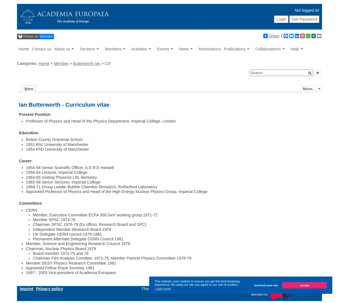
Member (61, 63)
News (184, 49)
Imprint (26, 289)
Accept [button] (304, 285)
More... (309, 89)
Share (271, 36)
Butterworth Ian (86, 63)
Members (113, 49)
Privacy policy (49, 289)
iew (28, 89)
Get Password (304, 19)
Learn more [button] (163, 288)
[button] (310, 73)
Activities (139, 49)
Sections (87, 49)
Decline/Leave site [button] (266, 285)
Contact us (41, 49)
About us (62, 49)
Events (163, 49)
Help (295, 49)
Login (281, 19)
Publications (235, 49)
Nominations (210, 49)
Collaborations (268, 49)
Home (23, 49)
